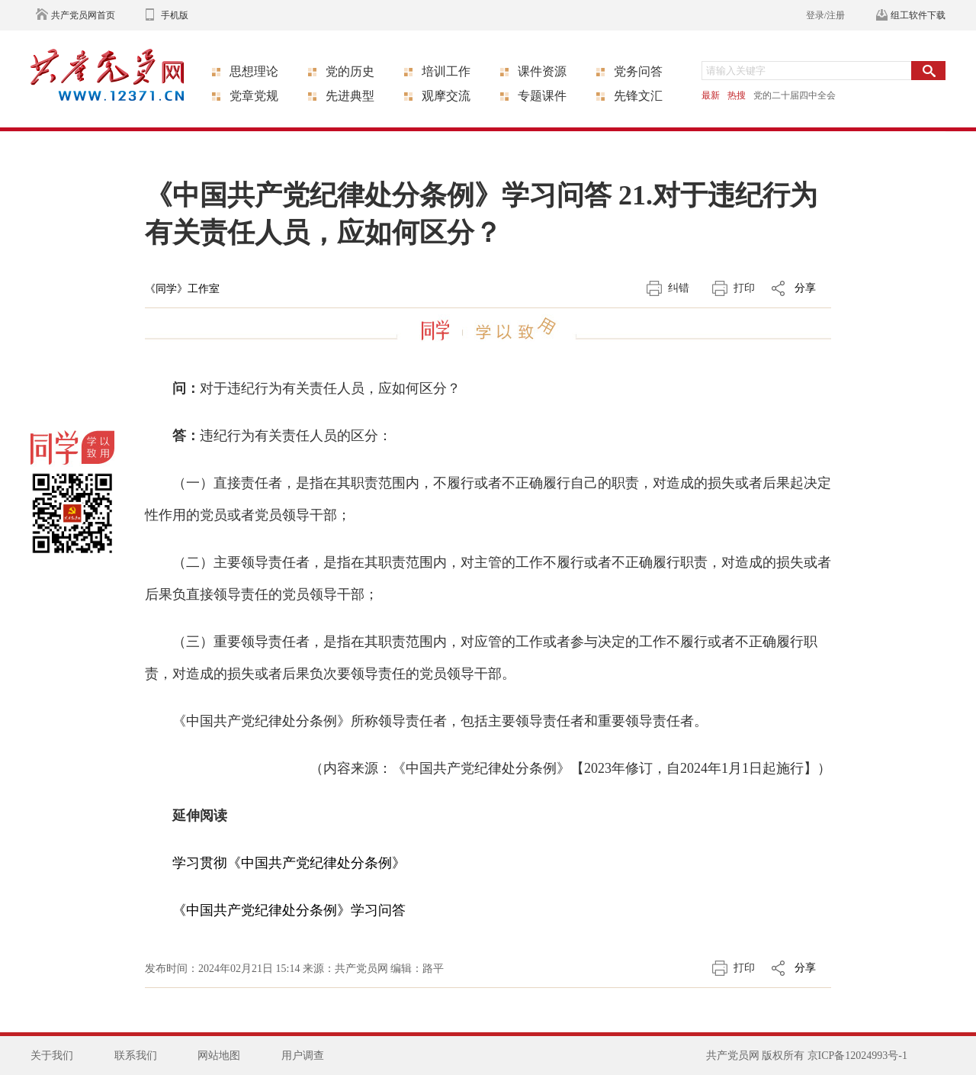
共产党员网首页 (83, 15)
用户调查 (302, 1055)
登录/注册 (825, 15)
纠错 (678, 288)
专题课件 (542, 95)
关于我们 (51, 1055)
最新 (711, 95)
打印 (744, 288)
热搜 (736, 95)
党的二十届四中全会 (794, 95)
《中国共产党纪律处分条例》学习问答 (289, 910)
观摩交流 (446, 95)
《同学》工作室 (182, 288)
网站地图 (218, 1055)
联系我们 (135, 1055)
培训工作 (446, 71)
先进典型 (350, 95)
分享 (805, 288)
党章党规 (254, 95)
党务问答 (638, 71)
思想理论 (254, 71)
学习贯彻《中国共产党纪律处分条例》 (289, 863)
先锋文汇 (638, 95)
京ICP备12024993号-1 (857, 1055)
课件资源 (542, 71)
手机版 (174, 15)
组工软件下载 (918, 15)
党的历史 (350, 71)
